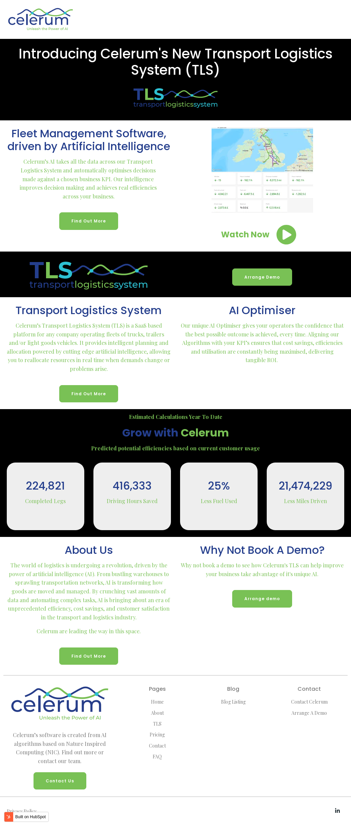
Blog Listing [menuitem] (233, 702)
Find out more (79, 752)
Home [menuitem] (157, 702)
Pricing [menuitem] (157, 734)
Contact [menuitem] (157, 745)
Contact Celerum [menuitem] (309, 702)
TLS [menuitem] (157, 724)
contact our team (59, 760)
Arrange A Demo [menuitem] (309, 713)
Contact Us (60, 781)
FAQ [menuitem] (157, 756)
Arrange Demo (262, 277)
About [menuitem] (157, 713)
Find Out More (88, 221)
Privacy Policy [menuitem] (22, 811)
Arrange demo (262, 598)
